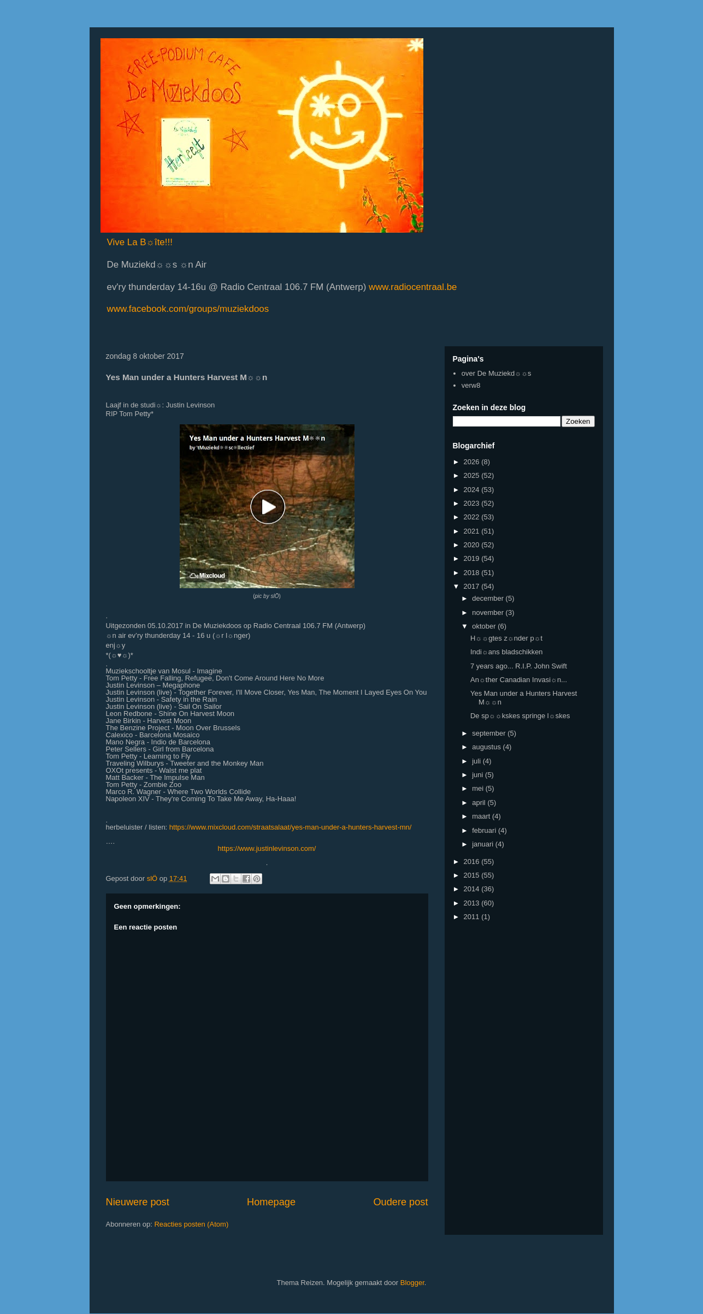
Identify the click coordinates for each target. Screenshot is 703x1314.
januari (483, 844)
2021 (473, 531)
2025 (473, 475)
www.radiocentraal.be (411, 287)
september (489, 733)
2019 (473, 558)
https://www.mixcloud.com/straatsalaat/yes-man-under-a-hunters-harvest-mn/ (290, 827)
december (488, 598)
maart (482, 816)
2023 (473, 503)
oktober (485, 626)
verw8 (471, 385)
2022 (473, 517)
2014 (473, 889)
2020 (473, 545)
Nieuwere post (137, 1202)
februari (485, 830)
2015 (473, 875)
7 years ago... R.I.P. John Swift (518, 666)
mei (479, 788)
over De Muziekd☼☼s (496, 373)
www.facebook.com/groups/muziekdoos (188, 309)
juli (477, 761)
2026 (473, 462)
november (488, 612)
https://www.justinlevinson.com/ (267, 848)
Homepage (271, 1202)
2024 (473, 490)
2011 (473, 917)
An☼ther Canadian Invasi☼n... (518, 680)
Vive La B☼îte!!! (140, 242)
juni (478, 775)
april (479, 802)
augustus (487, 747)
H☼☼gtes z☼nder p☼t (506, 638)
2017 (473, 586)
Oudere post (400, 1202)
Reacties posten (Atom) (191, 1224)
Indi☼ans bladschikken (506, 652)
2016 (473, 861)
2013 (473, 903)
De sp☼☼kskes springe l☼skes (520, 716)
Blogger (412, 1283)
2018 (473, 573)
